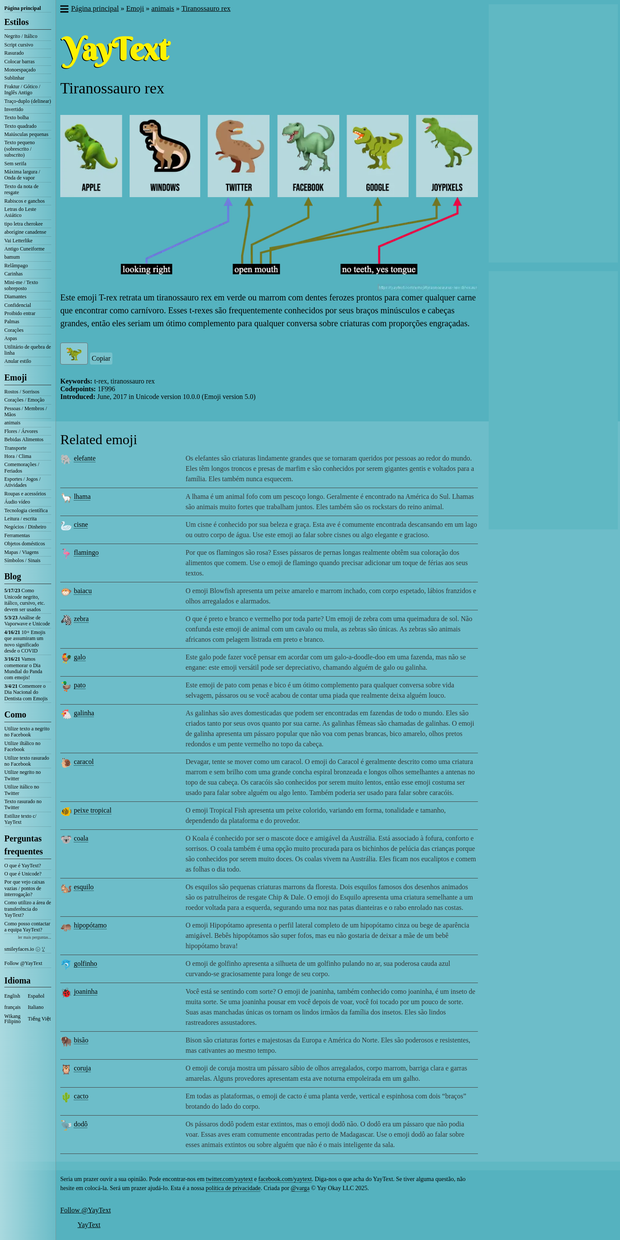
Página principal (22, 8)
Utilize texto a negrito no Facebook (27, 732)
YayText (89, 1224)
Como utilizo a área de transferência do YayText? (27, 909)
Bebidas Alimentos (23, 439)
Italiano (36, 1007)
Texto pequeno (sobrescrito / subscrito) (19, 148)
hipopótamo (90, 925)
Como (15, 714)
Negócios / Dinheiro (25, 527)
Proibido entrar (19, 313)
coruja (82, 1068)
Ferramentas (17, 535)
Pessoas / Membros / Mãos (25, 411)
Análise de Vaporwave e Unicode (27, 621)
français (12, 1007)
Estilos (16, 22)
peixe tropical (93, 810)
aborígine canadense (25, 232)
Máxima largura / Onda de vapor (22, 175)
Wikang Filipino (12, 1018)
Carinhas (13, 274)
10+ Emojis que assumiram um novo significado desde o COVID (24, 641)
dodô (80, 1124)
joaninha (85, 991)
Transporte (15, 448)
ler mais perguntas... (34, 937)
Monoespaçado (20, 70)
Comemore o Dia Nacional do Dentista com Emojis (26, 692)
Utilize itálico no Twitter (21, 790)
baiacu (83, 590)
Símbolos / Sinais (22, 560)
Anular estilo (17, 361)
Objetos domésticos (24, 544)
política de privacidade (233, 1188)
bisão (81, 1040)
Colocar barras (19, 62)
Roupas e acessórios (25, 494)
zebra (81, 618)
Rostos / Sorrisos (21, 392)
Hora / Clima (17, 456)
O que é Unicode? (22, 874)
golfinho (85, 963)
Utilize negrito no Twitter (22, 775)
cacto (81, 1096)
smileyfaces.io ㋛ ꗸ (24, 949)
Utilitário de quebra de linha (27, 350)
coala (81, 838)
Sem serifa (15, 164)
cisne (81, 524)
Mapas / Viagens (21, 552)
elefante (85, 458)
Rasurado (14, 53)
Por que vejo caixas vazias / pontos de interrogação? (24, 888)
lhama (82, 496)
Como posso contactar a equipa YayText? (27, 927)
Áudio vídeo (17, 502)
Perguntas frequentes (23, 845)
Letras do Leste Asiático (20, 212)
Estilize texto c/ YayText (20, 819)
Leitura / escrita (20, 519)
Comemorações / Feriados (21, 467)
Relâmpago (16, 266)
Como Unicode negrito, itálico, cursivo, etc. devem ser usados (24, 600)
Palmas (11, 322)
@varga (300, 1188)
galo (80, 657)
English (12, 996)
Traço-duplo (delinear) (27, 101)
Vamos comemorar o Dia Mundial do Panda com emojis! (23, 668)
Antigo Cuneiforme (24, 249)
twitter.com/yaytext (229, 1179)
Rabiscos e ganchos (24, 201)
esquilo (83, 887)
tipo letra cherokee (23, 224)
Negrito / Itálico (20, 36)
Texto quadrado (20, 126)
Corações (14, 330)
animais (12, 423)
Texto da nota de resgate (21, 189)
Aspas (10, 338)
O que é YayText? (22, 866)
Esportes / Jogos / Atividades (22, 482)
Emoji (15, 377)
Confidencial (17, 305)
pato (80, 685)
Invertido (13, 109)
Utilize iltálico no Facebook (22, 746)
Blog (12, 576)
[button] (64, 9)
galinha (84, 713)
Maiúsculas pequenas (26, 134)
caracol (83, 761)
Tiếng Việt (39, 1019)
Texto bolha (16, 117)
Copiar (101, 358)
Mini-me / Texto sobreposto (21, 285)
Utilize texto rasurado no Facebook (26, 761)
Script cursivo (18, 45)
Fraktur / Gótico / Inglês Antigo (22, 89)
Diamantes (15, 297)
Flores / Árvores (21, 431)
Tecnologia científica (26, 510)
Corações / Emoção (24, 400)
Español (36, 996)
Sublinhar (14, 78)
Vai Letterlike (18, 241)
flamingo (86, 552)
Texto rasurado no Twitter (22, 804)
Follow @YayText (23, 963)
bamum (12, 257)
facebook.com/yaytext (285, 1179)
